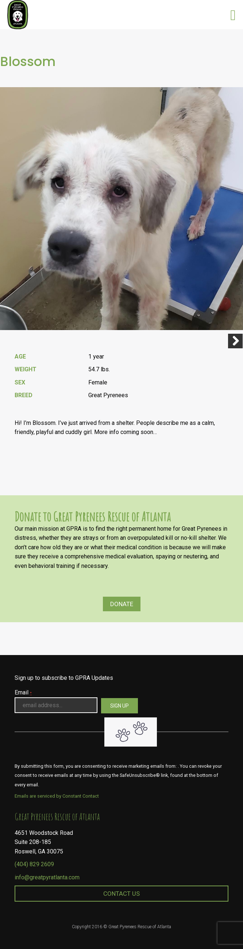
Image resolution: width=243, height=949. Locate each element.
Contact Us (121, 893)
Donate (121, 604)
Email (23, 692)
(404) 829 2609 (34, 864)
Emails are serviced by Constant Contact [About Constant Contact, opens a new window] (57, 796)
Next (235, 341)
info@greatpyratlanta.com (47, 877)
